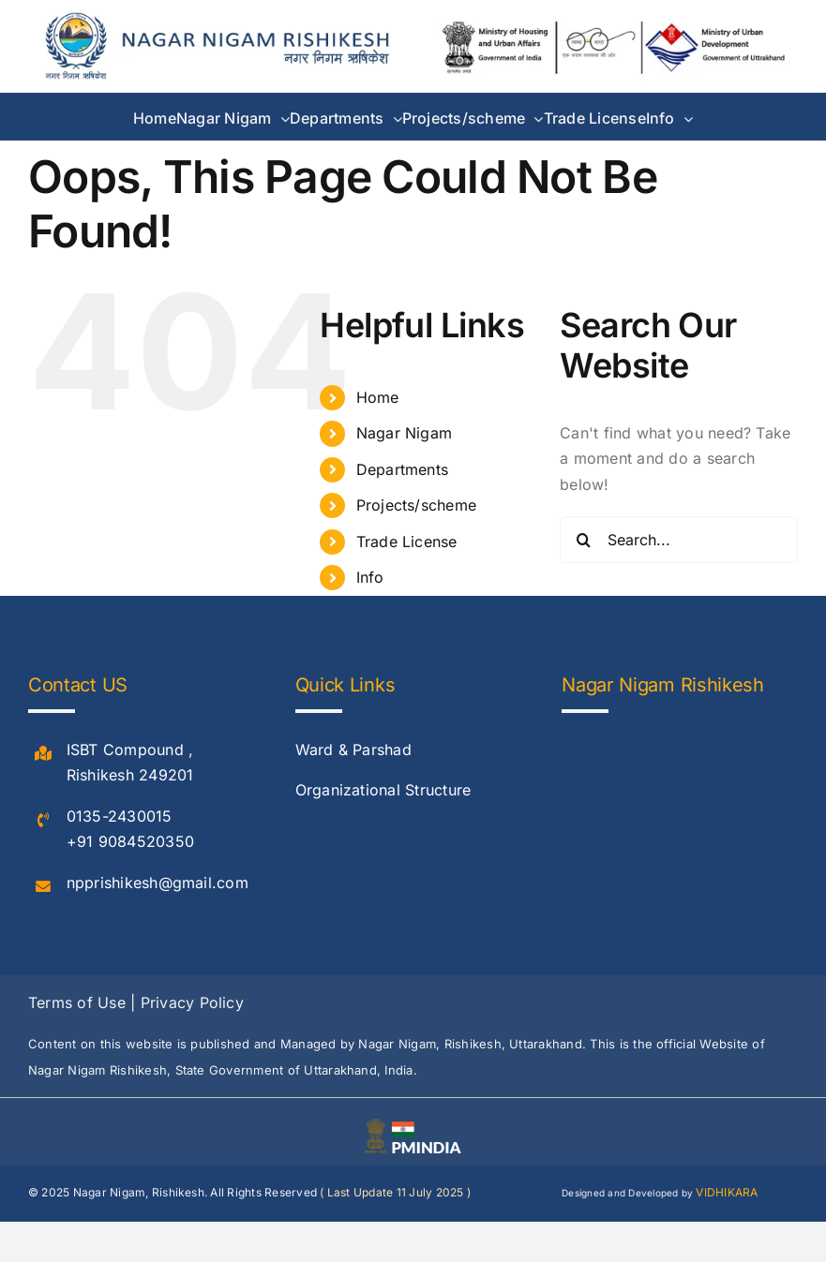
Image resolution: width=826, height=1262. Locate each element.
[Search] (583, 539)
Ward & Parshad (353, 749)
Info (370, 577)
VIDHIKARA (727, 1192)
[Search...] (679, 539)
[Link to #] (43, 754)
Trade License (407, 541)
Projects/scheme (416, 505)
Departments (402, 469)
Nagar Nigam (404, 432)
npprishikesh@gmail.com (157, 882)
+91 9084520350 (130, 841)
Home (377, 397)
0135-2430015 (120, 816)
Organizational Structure (383, 789)
